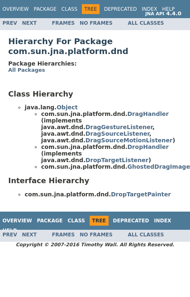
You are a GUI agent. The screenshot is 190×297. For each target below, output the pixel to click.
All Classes (146, 23)
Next (29, 23)
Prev (9, 23)
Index (150, 9)
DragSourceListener (117, 133)
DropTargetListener (117, 160)
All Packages (26, 70)
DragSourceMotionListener (129, 140)
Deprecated (120, 9)
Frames (63, 23)
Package (45, 9)
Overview (15, 9)
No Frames (96, 23)
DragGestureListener (119, 127)
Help (168, 9)
